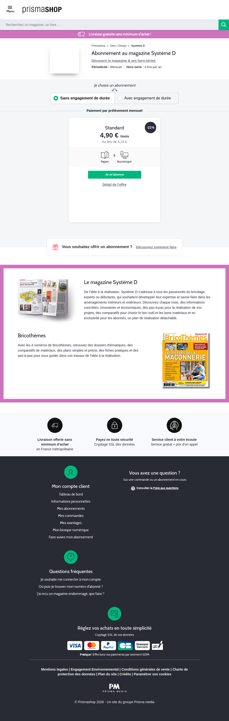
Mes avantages (71, 523)
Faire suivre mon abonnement (71, 537)
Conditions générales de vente (146, 669)
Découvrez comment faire (156, 247)
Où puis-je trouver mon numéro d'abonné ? (71, 587)
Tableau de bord (71, 494)
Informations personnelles (70, 502)
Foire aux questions (166, 488)
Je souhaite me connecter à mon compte (71, 580)
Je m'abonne (114, 174)
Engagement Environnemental (94, 669)
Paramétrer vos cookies (152, 674)
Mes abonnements (71, 509)
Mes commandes (70, 516)
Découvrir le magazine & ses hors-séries (124, 61)
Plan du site (107, 674)
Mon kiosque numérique (71, 530)
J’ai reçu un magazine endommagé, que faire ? (70, 594)
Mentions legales (54, 669)
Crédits (125, 674)
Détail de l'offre (114, 184)
